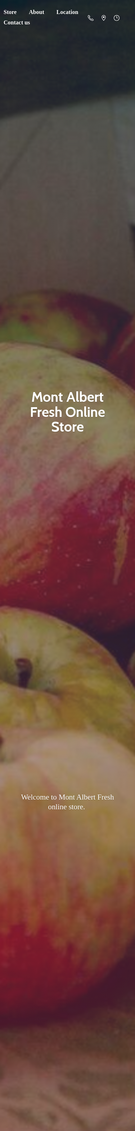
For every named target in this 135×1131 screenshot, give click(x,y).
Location (67, 12)
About (36, 12)
